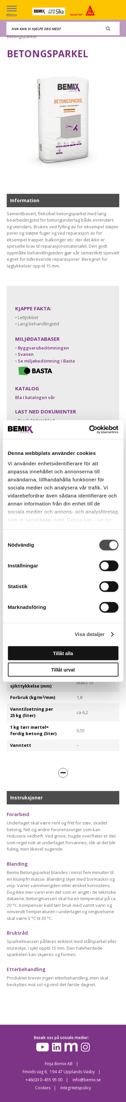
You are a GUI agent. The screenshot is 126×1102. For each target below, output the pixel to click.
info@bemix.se (87, 1080)
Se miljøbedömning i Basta (46, 361)
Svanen (26, 354)
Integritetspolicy (75, 1088)
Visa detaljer (89, 634)
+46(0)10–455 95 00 (44, 1080)
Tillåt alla (63, 653)
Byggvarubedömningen (43, 348)
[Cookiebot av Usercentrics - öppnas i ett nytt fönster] (89, 429)
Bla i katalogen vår (35, 397)
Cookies (42, 1088)
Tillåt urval (63, 670)
